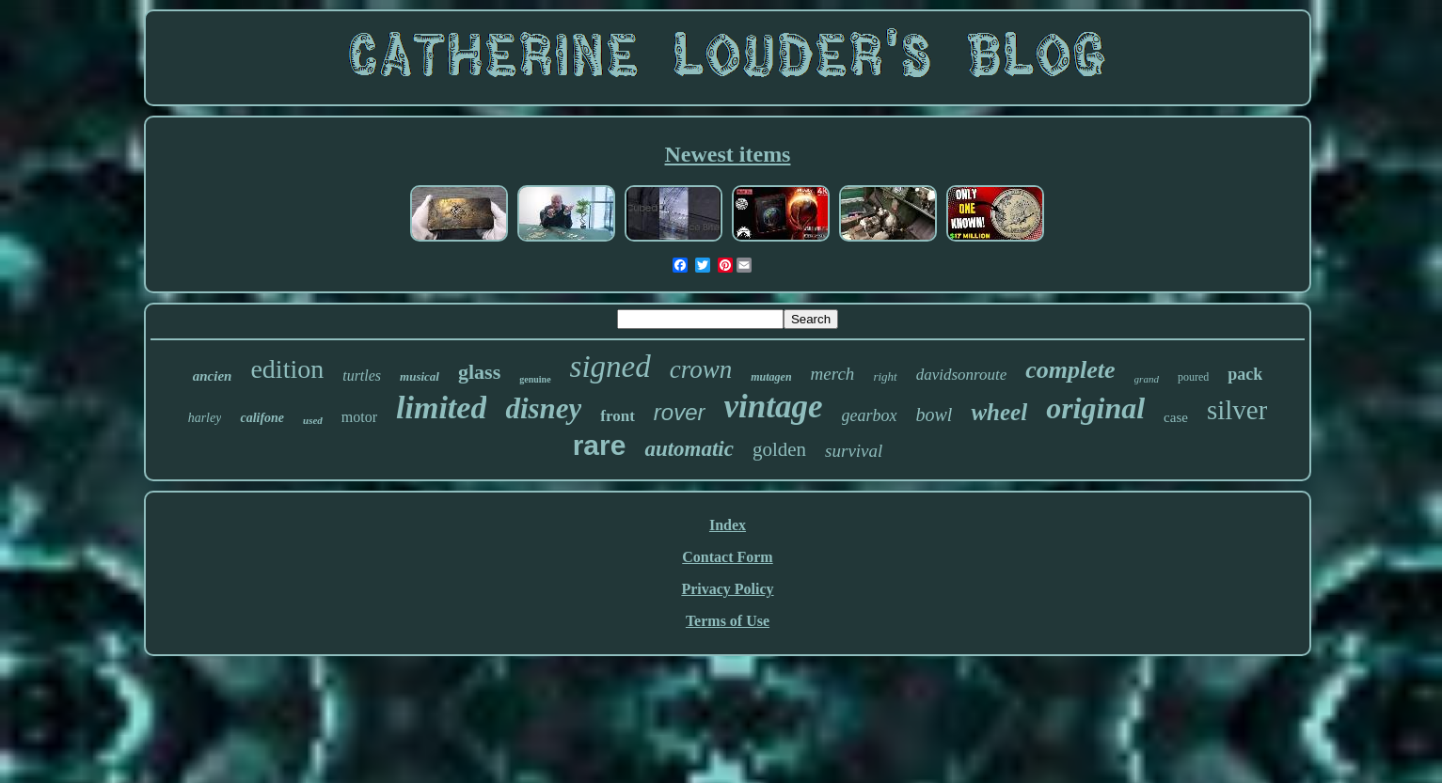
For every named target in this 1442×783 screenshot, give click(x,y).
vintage (773, 406)
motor (359, 417)
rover (679, 412)
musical (419, 376)
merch (833, 374)
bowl (934, 414)
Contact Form (727, 557)
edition (287, 369)
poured (1193, 377)
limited (441, 407)
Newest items (728, 154)
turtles (361, 376)
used (313, 420)
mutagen (771, 377)
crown (701, 369)
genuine (534, 379)
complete (1070, 370)
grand (1146, 378)
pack (1245, 374)
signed (610, 367)
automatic (689, 449)
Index (727, 525)
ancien (212, 376)
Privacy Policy (727, 589)
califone (262, 418)
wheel (999, 412)
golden (779, 449)
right (884, 376)
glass (479, 372)
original (1095, 408)
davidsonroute (961, 375)
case (1176, 417)
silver (1237, 410)
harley (205, 418)
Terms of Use (727, 621)
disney (543, 408)
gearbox (869, 415)
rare (599, 445)
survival (853, 451)
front (617, 416)
